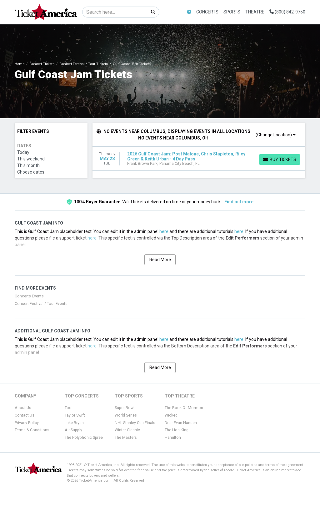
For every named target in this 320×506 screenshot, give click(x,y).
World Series (126, 415)
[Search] (115, 12)
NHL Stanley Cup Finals (135, 423)
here (163, 231)
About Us (23, 408)
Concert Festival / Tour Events (41, 303)
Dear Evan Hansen (181, 423)
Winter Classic (127, 430)
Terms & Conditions (32, 430)
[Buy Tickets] (279, 159)
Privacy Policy (27, 423)
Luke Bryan (74, 423)
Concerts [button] (207, 11)
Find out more (238, 201)
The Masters (126, 437)
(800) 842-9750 (287, 11)
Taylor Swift (75, 415)
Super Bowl (124, 408)
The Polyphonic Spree (84, 437)
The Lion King (176, 430)
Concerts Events (29, 296)
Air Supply (73, 430)
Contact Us (24, 415)
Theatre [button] (254, 11)
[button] (189, 12)
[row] (199, 159)
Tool (68, 408)
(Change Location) (276, 134)
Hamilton (173, 437)
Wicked (171, 415)
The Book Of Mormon (184, 408)
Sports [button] (231, 11)
